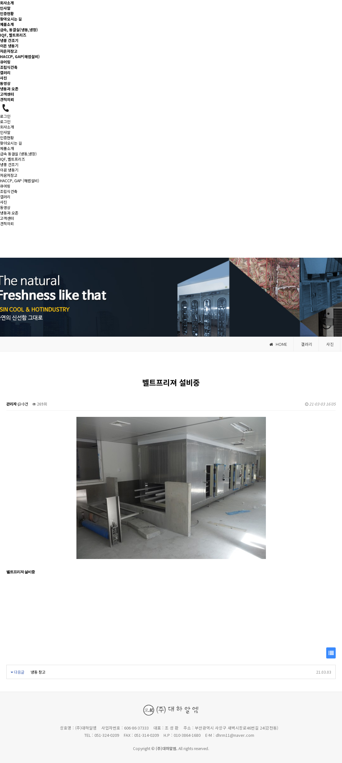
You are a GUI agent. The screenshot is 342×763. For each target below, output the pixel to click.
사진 (3, 78)
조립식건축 (8, 67)
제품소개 (7, 24)
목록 (331, 654)
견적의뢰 (7, 99)
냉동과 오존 (9, 88)
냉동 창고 (38, 672)
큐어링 (5, 61)
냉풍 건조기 (9, 40)
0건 (23, 403)
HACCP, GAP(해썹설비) (20, 56)
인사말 (5, 8)
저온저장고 (8, 51)
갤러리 (5, 72)
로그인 (5, 116)
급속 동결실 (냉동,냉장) (18, 153)
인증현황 (7, 13)
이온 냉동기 (9, 45)
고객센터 (7, 94)
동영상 (5, 83)
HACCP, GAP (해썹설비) (19, 180)
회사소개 (7, 2)
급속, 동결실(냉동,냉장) (19, 29)
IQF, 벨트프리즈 (13, 35)
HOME (278, 344)
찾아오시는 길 (11, 18)
